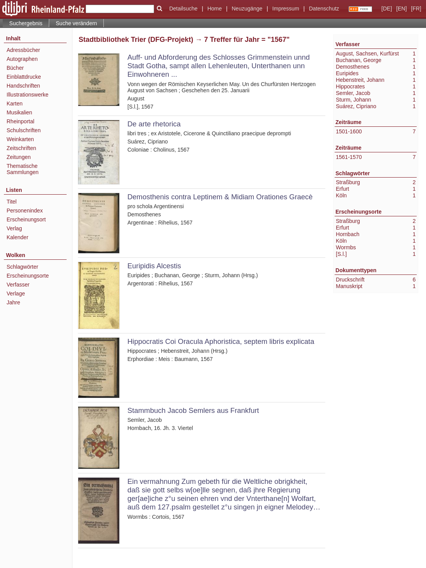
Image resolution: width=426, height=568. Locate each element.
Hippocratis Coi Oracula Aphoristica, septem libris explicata (220, 341)
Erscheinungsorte (28, 276)
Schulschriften (24, 130)
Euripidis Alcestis (154, 266)
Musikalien (19, 112)
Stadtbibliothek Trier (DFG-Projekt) (136, 39)
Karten (14, 103)
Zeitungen (19, 157)
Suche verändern (76, 23)
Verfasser (18, 284)
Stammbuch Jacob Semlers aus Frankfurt (193, 410)
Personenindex (25, 210)
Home (214, 8)
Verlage (16, 293)
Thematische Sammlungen (23, 169)
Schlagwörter (22, 267)
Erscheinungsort (26, 219)
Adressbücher (23, 50)
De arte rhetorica (154, 124)
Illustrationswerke (27, 95)
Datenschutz (324, 8)
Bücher (15, 68)
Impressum (285, 8)
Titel (12, 202)
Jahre (13, 302)
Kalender (17, 237)
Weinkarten (20, 139)
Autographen (22, 59)
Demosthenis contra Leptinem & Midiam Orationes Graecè (220, 197)
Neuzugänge (247, 8)
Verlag (14, 228)
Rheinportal (20, 121)
